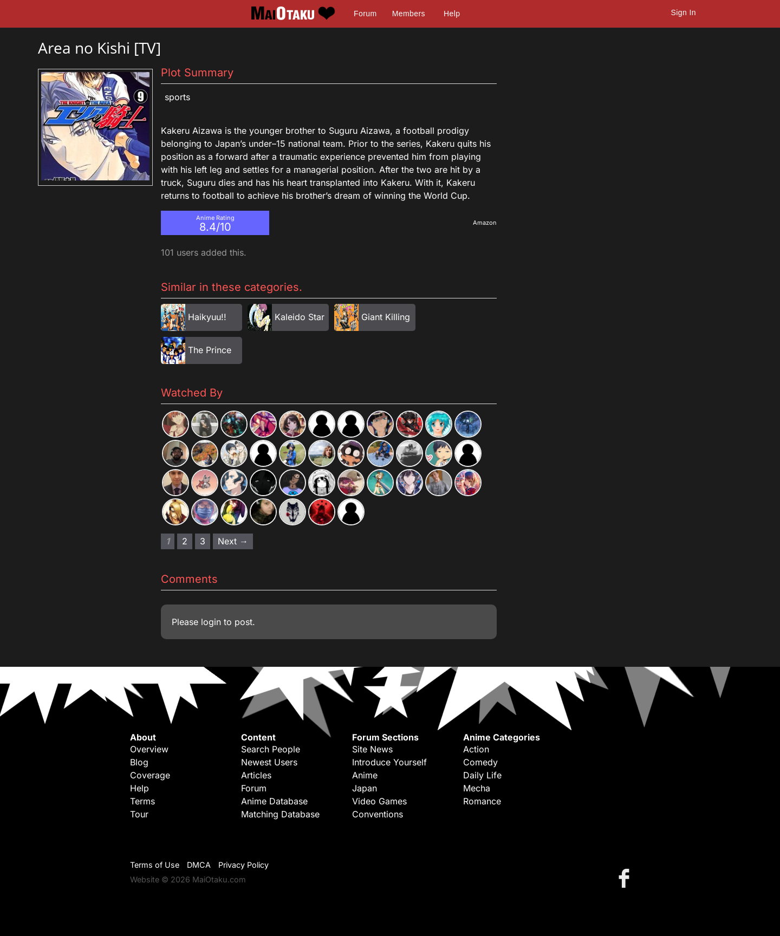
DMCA (199, 864)
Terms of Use (154, 864)
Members (408, 13)
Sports (177, 97)
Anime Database (274, 801)
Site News (372, 749)
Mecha (476, 788)
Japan (364, 788)
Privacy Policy (243, 864)
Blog (139, 762)
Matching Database (280, 814)
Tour (139, 814)
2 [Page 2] (184, 541)
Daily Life (482, 775)
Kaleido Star (299, 316)
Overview (149, 749)
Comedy (480, 762)
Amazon (485, 222)
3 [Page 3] (202, 541)
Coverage (150, 775)
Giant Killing (385, 316)
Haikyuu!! (207, 316)
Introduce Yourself (389, 762)
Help (452, 13)
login (211, 621)
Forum (365, 13)
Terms (142, 801)
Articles (256, 775)
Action (476, 749)
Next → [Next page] (233, 541)
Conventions (377, 814)
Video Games (379, 801)
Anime (365, 775)
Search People (270, 749)
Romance (482, 801)
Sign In (683, 12)
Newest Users (269, 762)
